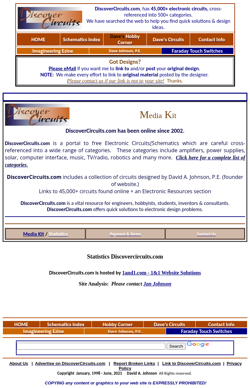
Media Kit (33, 234)
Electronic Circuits (127, 143)
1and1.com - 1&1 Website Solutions (161, 272)
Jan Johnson (157, 284)
